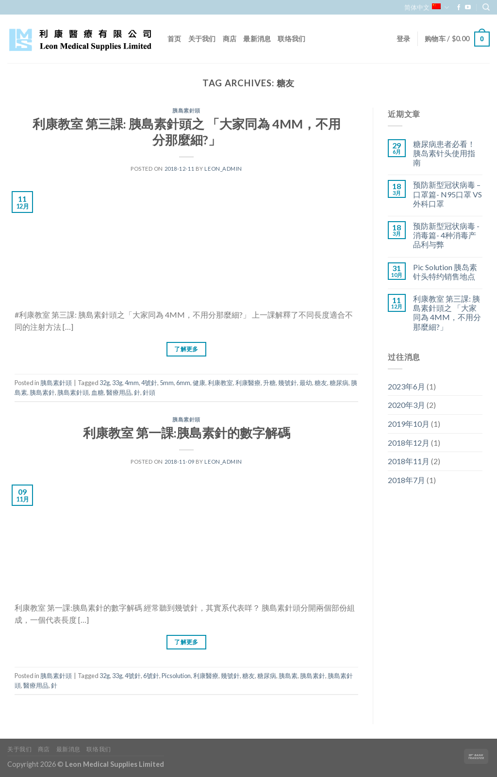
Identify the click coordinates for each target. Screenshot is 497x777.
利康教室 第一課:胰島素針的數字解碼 (186, 432)
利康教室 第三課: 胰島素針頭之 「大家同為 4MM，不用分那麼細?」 (447, 312)
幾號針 (287, 383)
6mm (183, 383)
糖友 (321, 383)
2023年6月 (406, 386)
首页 (174, 38)
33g (117, 383)
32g (104, 383)
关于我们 (202, 38)
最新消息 (257, 38)
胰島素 (288, 676)
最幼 (305, 383)
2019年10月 (409, 423)
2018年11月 (409, 461)
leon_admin (223, 168)
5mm (167, 383)
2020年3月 (406, 404)
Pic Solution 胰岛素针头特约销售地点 (445, 271)
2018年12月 (409, 442)
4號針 (149, 383)
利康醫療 (248, 383)
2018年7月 (406, 480)
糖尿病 (339, 383)
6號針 (151, 676)
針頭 (149, 392)
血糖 (97, 392)
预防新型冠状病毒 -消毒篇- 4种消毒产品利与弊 (446, 235)
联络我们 (291, 38)
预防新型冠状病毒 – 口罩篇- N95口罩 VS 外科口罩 (447, 194)
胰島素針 (42, 392)
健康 (199, 383)
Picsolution (176, 676)
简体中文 (426, 7)
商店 (230, 38)
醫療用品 (119, 392)
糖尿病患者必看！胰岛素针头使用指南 (444, 153)
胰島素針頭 (186, 110)
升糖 (269, 383)
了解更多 (186, 349)
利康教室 (220, 383)
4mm (132, 383)
